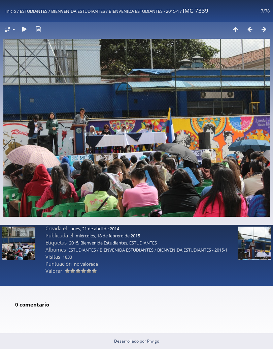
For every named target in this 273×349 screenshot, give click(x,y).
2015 (73, 243)
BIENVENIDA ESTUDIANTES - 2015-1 (144, 11)
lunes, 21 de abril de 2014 (94, 229)
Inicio (10, 11)
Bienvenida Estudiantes (103, 243)
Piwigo (153, 341)
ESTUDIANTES (33, 11)
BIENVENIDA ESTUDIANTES (78, 11)
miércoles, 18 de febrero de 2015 (108, 236)
